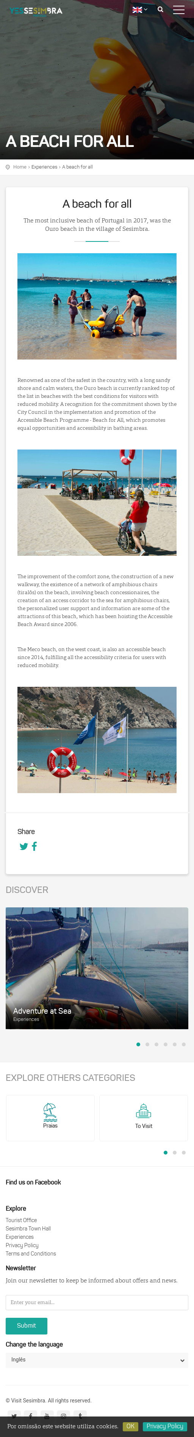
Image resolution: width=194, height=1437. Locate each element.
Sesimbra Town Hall (28, 1229)
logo (41, 13)
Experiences (44, 167)
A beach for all (77, 167)
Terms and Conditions (31, 1254)
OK (131, 1427)
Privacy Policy (22, 1246)
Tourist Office (21, 1221)
